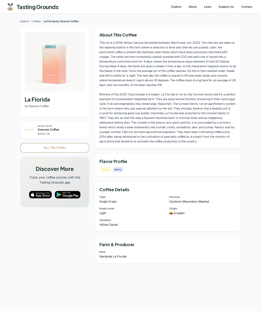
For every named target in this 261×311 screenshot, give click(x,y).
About (192, 7)
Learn (207, 7)
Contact (246, 7)
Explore (176, 7)
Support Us (226, 7)
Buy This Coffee (55, 148)
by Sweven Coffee (37, 106)
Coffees (36, 21)
